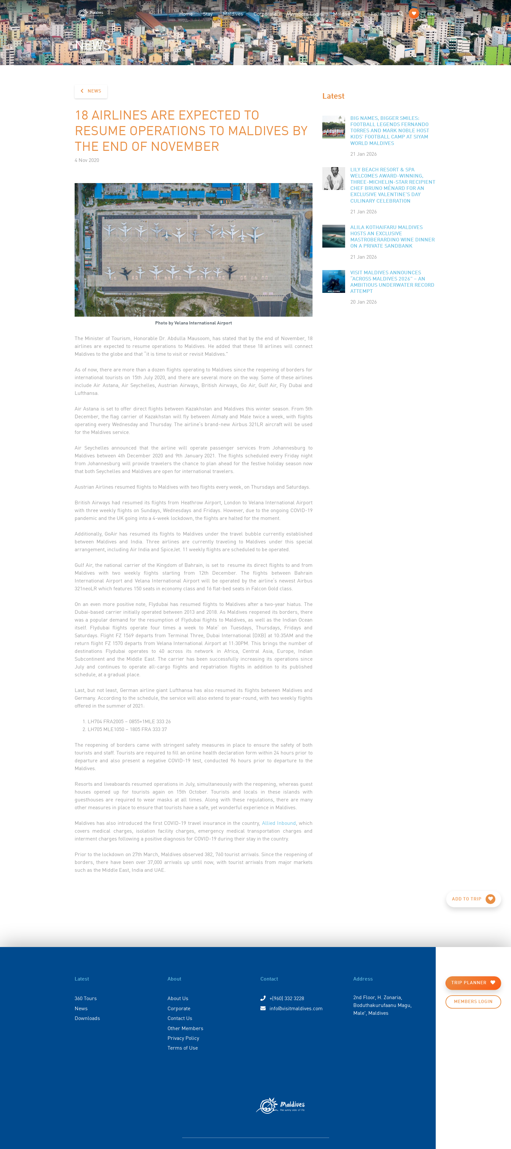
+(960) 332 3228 (282, 998)
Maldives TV (346, 13)
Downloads (87, 1018)
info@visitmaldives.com (291, 1008)
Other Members (185, 1028)
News (90, 91)
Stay (207, 13)
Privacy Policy (183, 1037)
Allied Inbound (279, 822)
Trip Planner (473, 982)
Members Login (305, 13)
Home (186, 13)
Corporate (265, 13)
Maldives (233, 13)
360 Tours (86, 998)
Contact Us (180, 1018)
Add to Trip (473, 899)
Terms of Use (183, 1047)
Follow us (382, 13)
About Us (178, 998)
